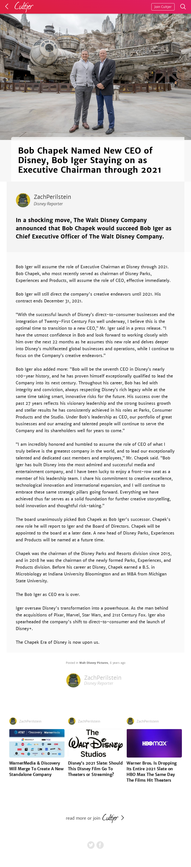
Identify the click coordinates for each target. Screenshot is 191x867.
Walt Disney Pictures (93, 663)
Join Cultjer (163, 7)
